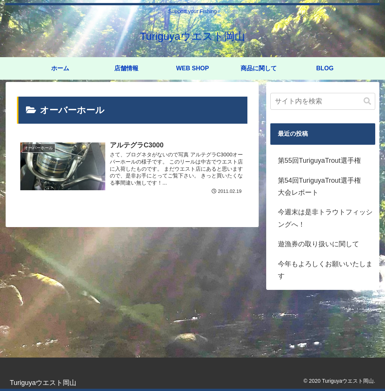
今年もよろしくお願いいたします (325, 270)
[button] (367, 101)
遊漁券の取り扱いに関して (318, 244)
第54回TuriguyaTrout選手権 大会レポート (323, 186)
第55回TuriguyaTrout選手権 (319, 160)
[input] (322, 101)
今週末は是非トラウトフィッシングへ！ (325, 218)
